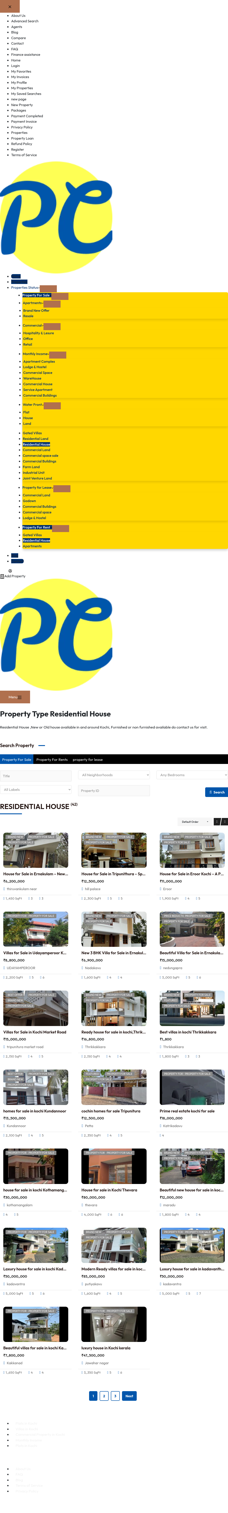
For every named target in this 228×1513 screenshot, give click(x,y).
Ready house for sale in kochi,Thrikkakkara (119, 1030)
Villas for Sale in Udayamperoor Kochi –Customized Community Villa (64, 951)
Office (28, 338)
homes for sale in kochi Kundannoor (34, 1109)
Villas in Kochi (27, 1427)
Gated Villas (33, 431)
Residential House (37, 443)
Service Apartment (38, 389)
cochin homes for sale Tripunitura (110, 1109)
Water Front (34, 403)
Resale (28, 315)
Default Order (190, 820)
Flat (26, 411)
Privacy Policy (27, 1489)
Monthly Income (37, 353)
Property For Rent (38, 525)
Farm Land (32, 465)
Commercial (34, 325)
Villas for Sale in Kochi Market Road (34, 1030)
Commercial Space (38, 372)
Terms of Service (29, 1483)
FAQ (19, 1472)
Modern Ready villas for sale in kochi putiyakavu (123, 1267)
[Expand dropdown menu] (50, 288)
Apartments (34, 302)
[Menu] (15, 694)
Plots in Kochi (26, 1444)
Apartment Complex (40, 361)
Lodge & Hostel (35, 366)
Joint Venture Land (38, 476)
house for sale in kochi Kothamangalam (38, 1188)
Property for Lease (38, 485)
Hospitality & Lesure (39, 333)
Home (16, 276)
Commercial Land (37, 448)
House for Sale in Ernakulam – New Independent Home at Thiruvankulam (67, 872)
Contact (18, 558)
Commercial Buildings (41, 394)
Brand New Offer (37, 310)
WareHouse (33, 377)
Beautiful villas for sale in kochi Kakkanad (40, 1346)
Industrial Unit (34, 471)
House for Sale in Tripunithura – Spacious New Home (128, 872)
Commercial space (38, 510)
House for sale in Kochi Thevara (109, 1188)
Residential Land (36, 437)
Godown (30, 499)
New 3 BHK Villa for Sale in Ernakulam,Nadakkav (124, 951)
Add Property (13, 573)
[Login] (6, 568)
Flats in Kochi (26, 1421)
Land (27, 422)
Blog (15, 553)
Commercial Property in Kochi (40, 1433)
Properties (20, 281)
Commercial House (38, 383)
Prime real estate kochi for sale (187, 1109)
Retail (28, 344)
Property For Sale (37, 295)
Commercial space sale (42, 454)
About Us (23, 1467)
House (28, 417)
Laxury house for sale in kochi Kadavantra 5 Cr (44, 1267)
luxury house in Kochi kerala (105, 1346)
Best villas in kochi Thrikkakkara (188, 1030)
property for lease (88, 757)
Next (129, 1394)
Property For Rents (52, 757)
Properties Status (26, 287)
